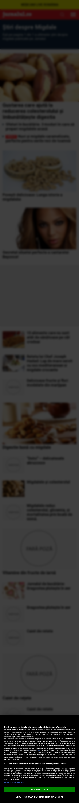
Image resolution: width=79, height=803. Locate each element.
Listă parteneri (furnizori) (14, 782)
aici (39, 750)
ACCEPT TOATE (39, 789)
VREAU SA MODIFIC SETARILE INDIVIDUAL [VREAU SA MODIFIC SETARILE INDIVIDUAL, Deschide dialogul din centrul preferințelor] (39, 797)
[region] (39, 759)
